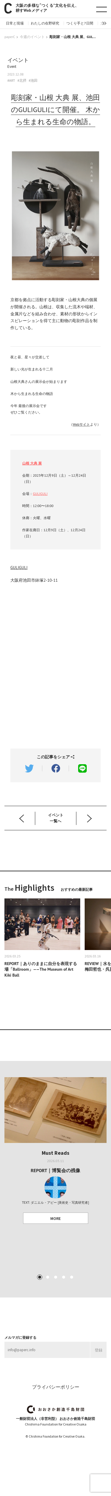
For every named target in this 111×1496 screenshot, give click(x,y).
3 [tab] (55, 1277)
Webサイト (81, 424)
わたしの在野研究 (45, 23)
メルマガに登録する (20, 1337)
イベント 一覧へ (55, 818)
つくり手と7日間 (79, 23)
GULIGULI (40, 493)
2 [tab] (47, 1277)
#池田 (33, 80)
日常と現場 (15, 23)
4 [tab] (63, 1277)
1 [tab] (39, 1277)
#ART (11, 80)
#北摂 (21, 80)
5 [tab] (71, 1277)
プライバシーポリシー (55, 1387)
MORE (55, 1218)
